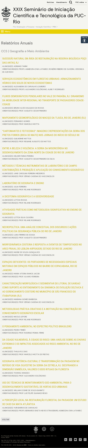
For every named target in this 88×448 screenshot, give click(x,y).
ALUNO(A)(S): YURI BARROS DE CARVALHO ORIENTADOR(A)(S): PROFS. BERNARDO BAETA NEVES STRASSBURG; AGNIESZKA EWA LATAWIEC (44, 405)
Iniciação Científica (43, 27)
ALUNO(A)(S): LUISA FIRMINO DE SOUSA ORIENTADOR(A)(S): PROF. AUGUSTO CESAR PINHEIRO (39, 232)
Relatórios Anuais (17, 43)
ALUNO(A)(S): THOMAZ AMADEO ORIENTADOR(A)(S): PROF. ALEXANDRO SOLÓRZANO (40, 368)
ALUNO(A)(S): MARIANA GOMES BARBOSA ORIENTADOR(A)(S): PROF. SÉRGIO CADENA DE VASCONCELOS (42, 292)
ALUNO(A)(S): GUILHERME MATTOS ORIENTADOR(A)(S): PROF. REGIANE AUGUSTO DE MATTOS (43, 136)
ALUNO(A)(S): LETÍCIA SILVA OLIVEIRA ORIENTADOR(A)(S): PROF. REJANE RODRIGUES (42, 214)
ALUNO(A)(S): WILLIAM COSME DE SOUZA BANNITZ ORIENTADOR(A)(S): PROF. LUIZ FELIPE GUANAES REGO (36, 387)
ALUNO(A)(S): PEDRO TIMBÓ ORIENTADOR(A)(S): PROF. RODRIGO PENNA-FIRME (37, 329)
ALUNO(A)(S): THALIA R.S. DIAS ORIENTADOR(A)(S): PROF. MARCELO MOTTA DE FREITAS (44, 347)
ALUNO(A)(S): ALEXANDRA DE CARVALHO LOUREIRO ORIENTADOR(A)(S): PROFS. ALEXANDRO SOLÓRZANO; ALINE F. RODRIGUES (41, 84)
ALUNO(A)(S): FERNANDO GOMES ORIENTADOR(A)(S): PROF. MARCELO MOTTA (44, 120)
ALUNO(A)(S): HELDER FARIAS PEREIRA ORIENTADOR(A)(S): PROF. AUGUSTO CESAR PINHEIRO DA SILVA (38, 153)
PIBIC (54, 27)
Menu (7, 31)
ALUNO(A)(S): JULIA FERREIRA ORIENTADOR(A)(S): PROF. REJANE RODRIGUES (23, 186)
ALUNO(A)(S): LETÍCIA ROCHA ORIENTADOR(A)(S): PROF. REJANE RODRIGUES (28, 199)
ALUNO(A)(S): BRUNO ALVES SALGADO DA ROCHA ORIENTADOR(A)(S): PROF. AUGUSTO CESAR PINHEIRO (43, 103)
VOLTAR (5, 419)
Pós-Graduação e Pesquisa (23, 27)
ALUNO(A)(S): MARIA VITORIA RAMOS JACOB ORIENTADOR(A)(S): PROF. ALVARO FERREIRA (39, 269)
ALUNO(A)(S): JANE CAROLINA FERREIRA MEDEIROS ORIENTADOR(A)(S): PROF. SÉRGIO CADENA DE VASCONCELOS (43, 171)
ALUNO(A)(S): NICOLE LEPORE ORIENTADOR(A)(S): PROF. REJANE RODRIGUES (41, 314)
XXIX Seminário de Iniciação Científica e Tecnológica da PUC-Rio (49, 15)
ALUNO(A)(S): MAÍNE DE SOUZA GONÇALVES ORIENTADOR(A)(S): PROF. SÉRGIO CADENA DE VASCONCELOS (42, 249)
